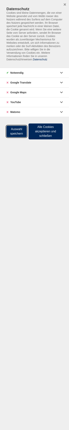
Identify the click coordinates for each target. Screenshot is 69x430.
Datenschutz (40, 59)
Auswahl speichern (16, 131)
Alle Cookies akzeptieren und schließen (45, 131)
